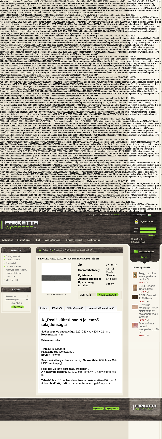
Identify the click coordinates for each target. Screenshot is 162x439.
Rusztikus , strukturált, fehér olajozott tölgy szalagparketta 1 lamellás (148, 311)
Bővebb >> (16, 303)
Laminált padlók (13, 259)
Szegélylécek (12, 280)
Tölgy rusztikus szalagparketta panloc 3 (147, 276)
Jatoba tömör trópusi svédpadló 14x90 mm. (149, 328)
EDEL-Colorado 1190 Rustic (148, 297)
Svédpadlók (11, 263)
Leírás (43, 308)
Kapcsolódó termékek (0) (101, 308)
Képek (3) (57, 308)
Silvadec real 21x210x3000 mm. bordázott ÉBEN (73, 250)
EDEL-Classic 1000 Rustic (147, 287)
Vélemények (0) (75, 308)
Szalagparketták (13, 256)
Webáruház (47, 250)
